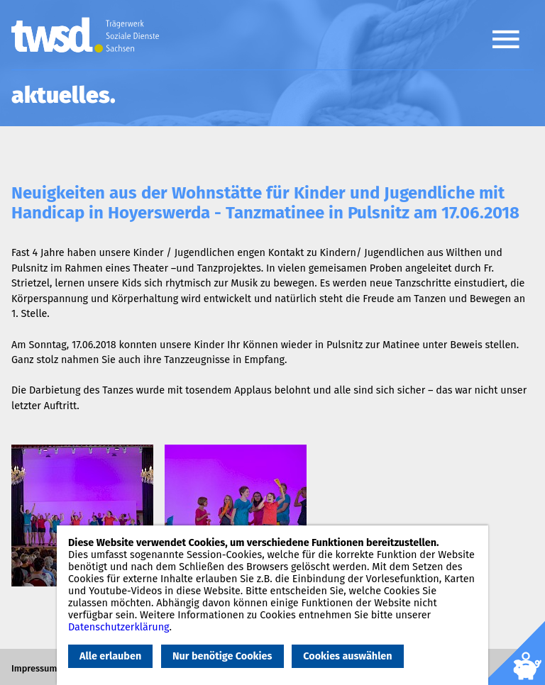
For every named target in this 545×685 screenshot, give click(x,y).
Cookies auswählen (347, 656)
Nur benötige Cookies (222, 656)
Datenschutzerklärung (119, 627)
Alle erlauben (110, 656)
